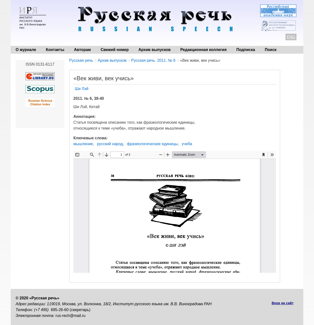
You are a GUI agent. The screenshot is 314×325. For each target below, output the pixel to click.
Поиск (270, 50)
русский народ (110, 144)
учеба (187, 144)
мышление (83, 144)
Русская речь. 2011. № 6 (153, 60)
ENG (291, 37)
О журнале (26, 50)
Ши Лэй (81, 89)
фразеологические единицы (152, 144)
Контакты (55, 50)
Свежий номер (115, 50)
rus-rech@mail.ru (71, 316)
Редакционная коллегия (203, 50)
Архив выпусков (154, 50)
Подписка (245, 50)
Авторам (82, 50)
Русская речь (81, 60)
